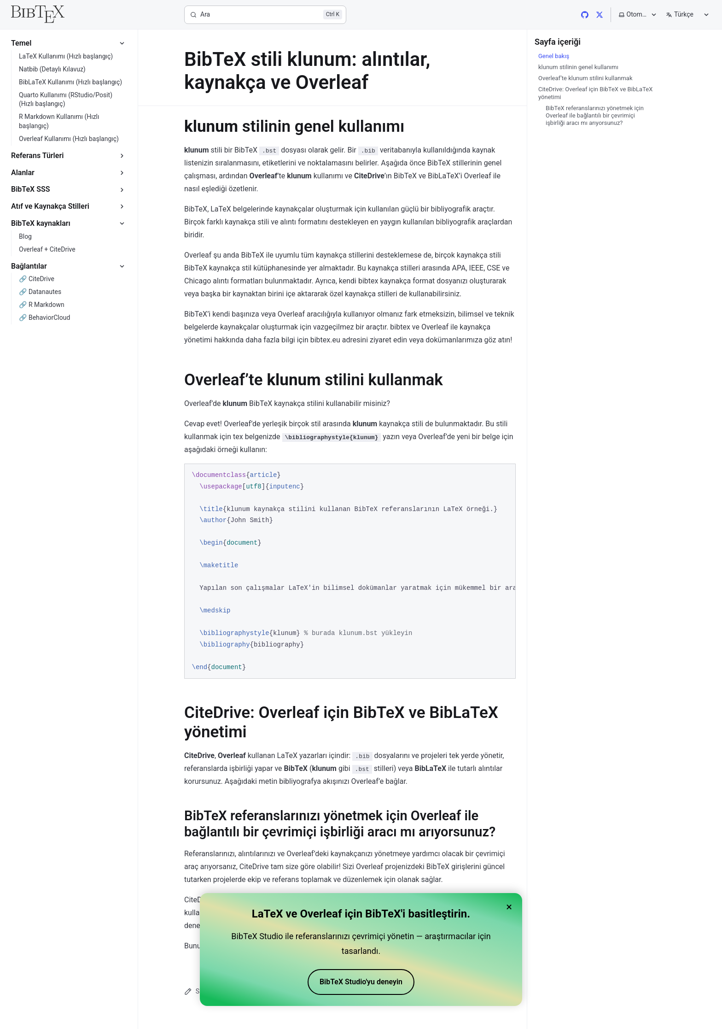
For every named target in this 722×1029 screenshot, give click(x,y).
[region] (350, 571)
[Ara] (265, 15)
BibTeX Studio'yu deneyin (361, 981)
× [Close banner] (509, 906)
